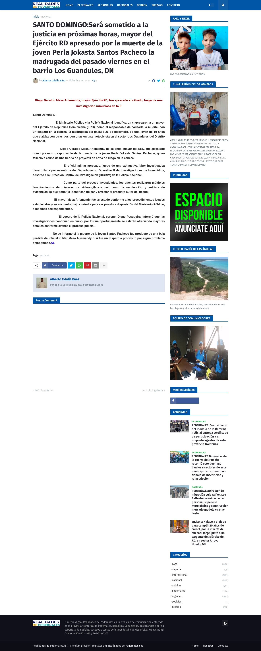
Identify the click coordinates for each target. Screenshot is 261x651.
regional (200, 597)
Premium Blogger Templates (86, 645)
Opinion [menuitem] (142, 5)
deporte (200, 570)
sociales (200, 602)
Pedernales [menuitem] (85, 5)
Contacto (223, 645)
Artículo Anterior (44, 390)
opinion (200, 586)
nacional (46, 17)
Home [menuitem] (69, 5)
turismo (200, 607)
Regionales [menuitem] (105, 5)
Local (200, 564)
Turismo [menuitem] (157, 5)
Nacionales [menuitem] (124, 5)
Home (195, 645)
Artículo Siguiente (152, 390)
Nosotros (208, 645)
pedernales (200, 591)
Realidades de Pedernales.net (125, 645)
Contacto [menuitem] (173, 5)
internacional (200, 575)
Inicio (36, 17)
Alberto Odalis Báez (64, 279)
